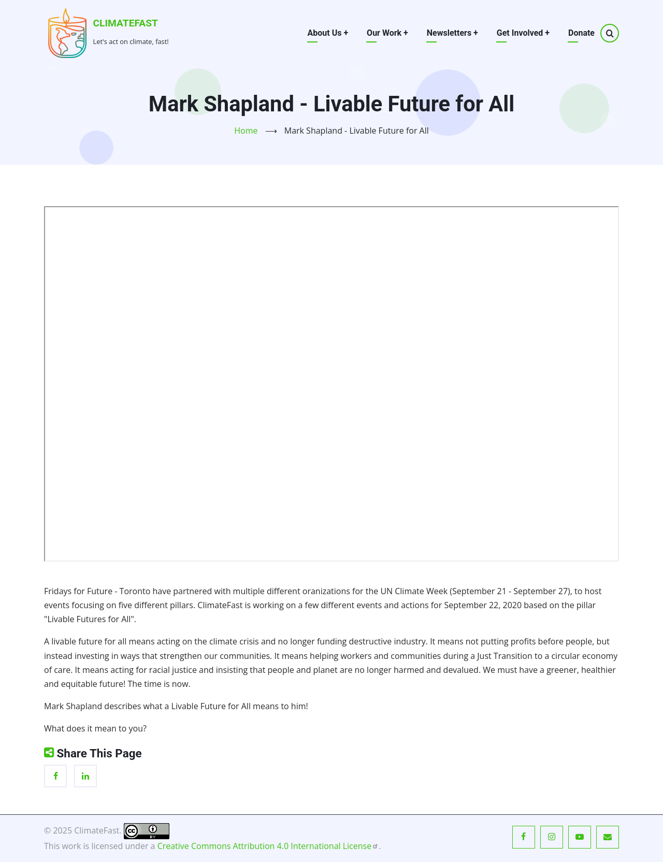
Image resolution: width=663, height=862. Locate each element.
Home (245, 130)
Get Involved (523, 33)
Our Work (387, 33)
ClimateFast (125, 23)
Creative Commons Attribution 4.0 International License (268, 846)
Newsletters (452, 33)
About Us (328, 33)
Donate (581, 33)
